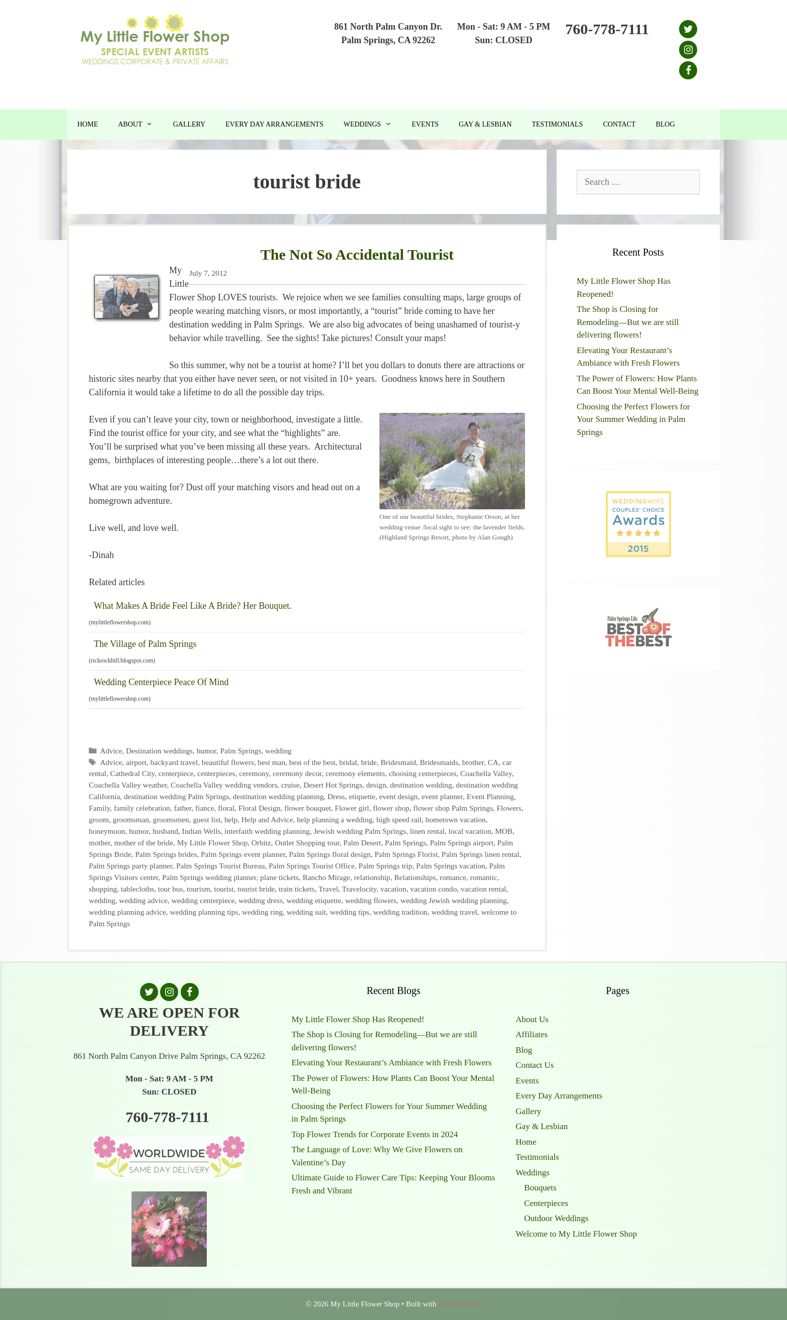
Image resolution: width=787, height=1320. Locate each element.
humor (206, 750)
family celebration (142, 808)
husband (165, 831)
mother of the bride (143, 842)
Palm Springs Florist (406, 854)
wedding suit (306, 912)
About (140, 124)
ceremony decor (297, 773)
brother (473, 762)
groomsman (131, 819)
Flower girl (352, 808)
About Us (532, 1019)
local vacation (469, 831)
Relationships (415, 877)
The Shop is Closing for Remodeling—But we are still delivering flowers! (628, 322)
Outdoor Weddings (556, 1218)
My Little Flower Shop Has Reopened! (358, 1019)
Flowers (509, 808)
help (230, 819)
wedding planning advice (127, 912)
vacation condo (433, 889)
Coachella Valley (486, 773)
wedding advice (143, 900)
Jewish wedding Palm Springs (360, 831)
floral (226, 808)
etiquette (362, 796)
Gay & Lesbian (485, 124)
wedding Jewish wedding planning (454, 900)
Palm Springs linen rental (480, 854)
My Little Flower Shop (212, 842)
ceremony (254, 773)
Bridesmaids (439, 762)
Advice (111, 750)
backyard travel (174, 762)
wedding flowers (371, 900)
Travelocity (359, 889)
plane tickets (279, 877)
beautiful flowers (228, 762)
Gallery (189, 124)
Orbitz (261, 842)
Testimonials (557, 124)
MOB (503, 831)
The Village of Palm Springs (145, 644)
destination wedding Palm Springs (176, 796)
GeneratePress (459, 1304)
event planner (442, 796)
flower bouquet (307, 808)
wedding (278, 750)
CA (493, 762)
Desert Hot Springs (332, 785)
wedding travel (454, 912)
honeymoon (107, 831)
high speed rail (399, 819)
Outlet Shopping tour (307, 842)
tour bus (170, 889)
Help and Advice (267, 819)
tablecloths (137, 889)
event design (398, 796)
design (376, 785)
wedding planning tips (204, 912)
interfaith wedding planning (267, 831)
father (182, 808)
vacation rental (483, 889)
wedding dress (260, 900)
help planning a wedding (334, 819)
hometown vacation (456, 819)
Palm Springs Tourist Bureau (220, 865)
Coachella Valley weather (128, 785)
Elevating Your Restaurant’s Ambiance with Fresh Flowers (392, 1062)
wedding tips (349, 912)
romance (453, 877)
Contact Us (534, 1065)
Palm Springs (240, 750)
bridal (348, 762)
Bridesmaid (398, 762)
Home (87, 124)
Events (425, 124)
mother (99, 842)
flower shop (391, 808)
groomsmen (171, 819)
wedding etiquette (314, 900)
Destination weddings (159, 750)
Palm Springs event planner (243, 854)
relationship (372, 877)
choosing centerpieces (423, 773)
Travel (328, 889)
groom (99, 819)
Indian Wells (201, 831)
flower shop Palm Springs (453, 808)
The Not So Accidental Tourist (357, 254)
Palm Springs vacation (450, 865)
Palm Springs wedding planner (209, 877)
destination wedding (421, 785)
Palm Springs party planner (130, 865)
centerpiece (176, 773)
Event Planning (490, 796)
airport (136, 762)
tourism (198, 889)
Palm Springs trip (385, 865)
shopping (103, 889)
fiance (204, 808)
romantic (483, 877)
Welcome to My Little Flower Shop (576, 1234)
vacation (393, 889)
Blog (665, 124)
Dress (336, 796)
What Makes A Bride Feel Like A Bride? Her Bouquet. (193, 606)
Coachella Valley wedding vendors (224, 785)
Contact (619, 124)
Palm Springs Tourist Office (311, 865)
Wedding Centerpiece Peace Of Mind (161, 682)
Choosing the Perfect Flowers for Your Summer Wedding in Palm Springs (633, 419)
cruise (290, 785)
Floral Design (259, 808)
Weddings (372, 124)
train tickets (297, 889)
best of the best (312, 762)
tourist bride (256, 889)
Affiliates (531, 1034)
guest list (206, 819)
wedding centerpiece (202, 900)
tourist (223, 889)
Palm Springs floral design (330, 854)
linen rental (427, 831)
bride (368, 762)
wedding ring (262, 912)
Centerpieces (546, 1203)
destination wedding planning (278, 796)
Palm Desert (362, 842)
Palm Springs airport (462, 842)
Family (99, 808)
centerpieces (216, 773)
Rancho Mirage (326, 877)
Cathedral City (132, 773)
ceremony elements (355, 773)
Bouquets (540, 1187)
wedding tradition (400, 912)
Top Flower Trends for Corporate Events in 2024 (375, 1134)
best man (272, 762)
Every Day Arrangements (274, 124)
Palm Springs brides (166, 854)
